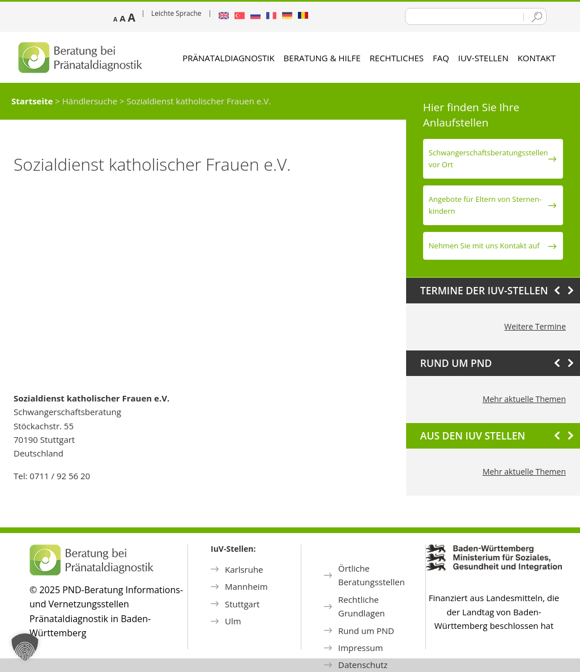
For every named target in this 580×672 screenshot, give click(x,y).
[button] (25, 647)
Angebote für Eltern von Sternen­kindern (485, 205)
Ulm (233, 621)
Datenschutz (362, 664)
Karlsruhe (244, 569)
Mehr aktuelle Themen (524, 399)
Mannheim (246, 586)
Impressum (360, 647)
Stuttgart (242, 604)
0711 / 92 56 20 (59, 475)
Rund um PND (366, 630)
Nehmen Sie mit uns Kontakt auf (484, 245)
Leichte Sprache (176, 13)
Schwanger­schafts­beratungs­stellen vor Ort (488, 158)
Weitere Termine (535, 326)
